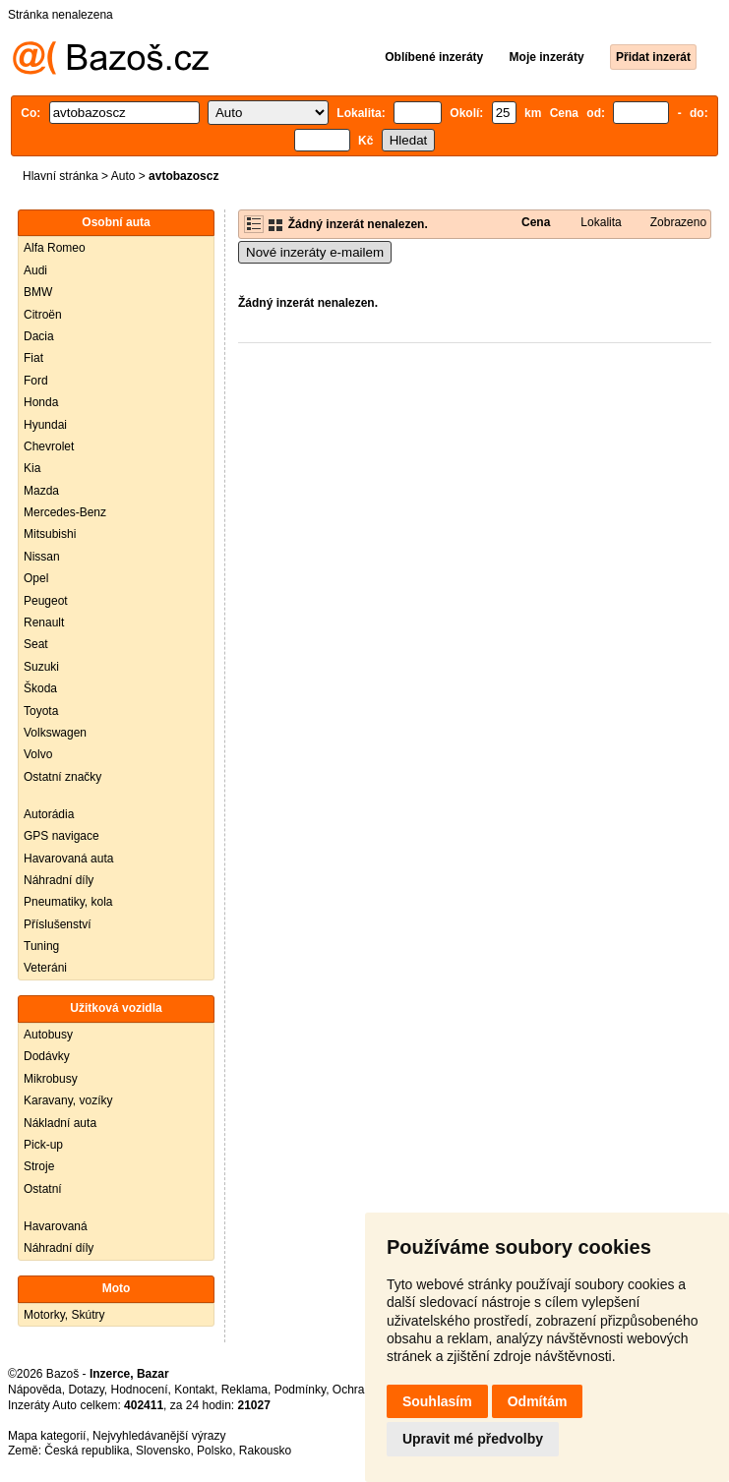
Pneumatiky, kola (68, 902)
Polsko (214, 1450)
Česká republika (86, 1450)
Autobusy (48, 1034)
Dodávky (47, 1056)
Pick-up (43, 1145)
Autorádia (49, 814)
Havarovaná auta (68, 858)
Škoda (40, 688)
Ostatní (43, 1189)
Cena (535, 222)
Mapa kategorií (47, 1436)
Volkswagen (55, 733)
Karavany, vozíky (68, 1100)
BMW (38, 292)
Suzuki (41, 667)
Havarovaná (56, 1226)
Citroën (43, 315)
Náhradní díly (58, 880)
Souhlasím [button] (437, 1401)
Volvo (38, 754)
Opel (36, 578)
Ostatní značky (62, 777)
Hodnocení (139, 1389)
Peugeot (46, 601)
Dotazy (85, 1389)
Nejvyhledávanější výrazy (158, 1436)
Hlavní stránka (60, 176)
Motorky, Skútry (64, 1315)
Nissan (42, 556)
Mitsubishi (50, 534)
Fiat (33, 358)
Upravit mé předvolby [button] (472, 1439)
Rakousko (265, 1450)
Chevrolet (49, 446)
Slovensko (163, 1450)
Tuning (41, 946)
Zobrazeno (678, 222)
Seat (36, 644)
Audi (35, 270)
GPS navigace (61, 836)
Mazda (41, 491)
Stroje (39, 1166)
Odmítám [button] (538, 1401)
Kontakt (194, 1389)
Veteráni (45, 968)
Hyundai (45, 425)
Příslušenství (57, 924)
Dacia (39, 336)
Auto (123, 176)
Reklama (244, 1389)
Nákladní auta (60, 1123)
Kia (32, 468)
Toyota (41, 711)
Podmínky (300, 1389)
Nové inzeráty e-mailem (315, 252)
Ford (36, 380)
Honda (41, 402)
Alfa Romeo (55, 248)
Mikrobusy (51, 1079)
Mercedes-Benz (65, 512)
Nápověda (35, 1389)
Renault (44, 622)
